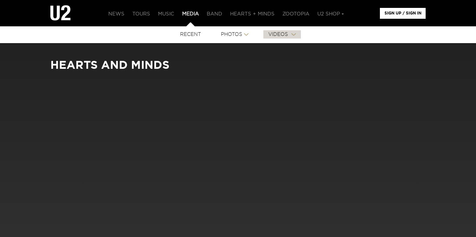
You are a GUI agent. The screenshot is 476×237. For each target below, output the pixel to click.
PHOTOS (231, 34)
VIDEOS (279, 34)
